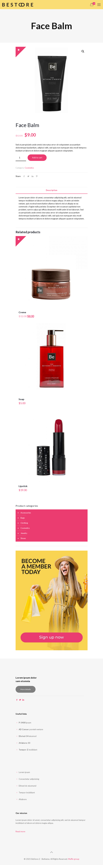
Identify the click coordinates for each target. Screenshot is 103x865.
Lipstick (23, 486)
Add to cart (37, 157)
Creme (22, 312)
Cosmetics (29, 168)
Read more (20, 831)
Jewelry (24, 533)
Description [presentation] (51, 190)
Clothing (24, 523)
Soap (21, 399)
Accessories (26, 513)
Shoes (23, 538)
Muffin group (73, 859)
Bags (23, 518)
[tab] (52, 190)
